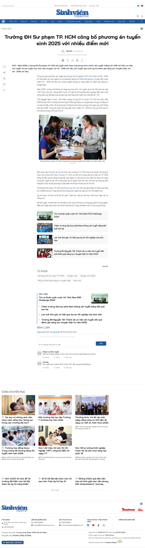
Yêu (52, 21)
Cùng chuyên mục (13, 391)
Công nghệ (88, 21)
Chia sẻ (4, 72)
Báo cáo (69, 357)
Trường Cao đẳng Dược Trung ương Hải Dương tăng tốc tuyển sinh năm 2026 (18, 451)
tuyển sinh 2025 (84, 161)
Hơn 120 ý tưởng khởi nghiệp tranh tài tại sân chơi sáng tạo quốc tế (91, 451)
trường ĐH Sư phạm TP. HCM (85, 99)
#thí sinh (77, 280)
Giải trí (60, 21)
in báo (77, 60)
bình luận (82, 60)
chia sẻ (63, 60)
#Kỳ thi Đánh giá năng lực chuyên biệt (54, 280)
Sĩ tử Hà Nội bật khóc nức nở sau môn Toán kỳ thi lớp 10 (55, 480)
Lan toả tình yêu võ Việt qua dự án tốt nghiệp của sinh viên (78, 239)
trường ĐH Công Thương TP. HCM (58, 175)
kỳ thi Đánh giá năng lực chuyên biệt (89, 79)
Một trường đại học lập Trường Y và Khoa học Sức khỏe (54, 418)
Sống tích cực (109, 21)
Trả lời (57, 357)
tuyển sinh (83, 95)
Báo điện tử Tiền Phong (72, 13)
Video (98, 21)
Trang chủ (3, 21)
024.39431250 (9, 527)
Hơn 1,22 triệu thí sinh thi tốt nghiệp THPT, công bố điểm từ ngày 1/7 (53, 451)
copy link (72, 60)
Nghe (4, 67)
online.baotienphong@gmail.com (72, 525)
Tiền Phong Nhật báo (78, 6)
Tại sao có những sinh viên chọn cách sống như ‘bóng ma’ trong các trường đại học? (17, 420)
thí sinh (92, 183)
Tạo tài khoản (55, 332)
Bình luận (4, 84)
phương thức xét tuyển (77, 89)
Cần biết (132, 21)
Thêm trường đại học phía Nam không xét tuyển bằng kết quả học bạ (80, 227)
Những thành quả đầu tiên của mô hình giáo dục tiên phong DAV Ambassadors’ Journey (91, 481)
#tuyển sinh (72, 276)
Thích (47, 357)
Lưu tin (4, 78)
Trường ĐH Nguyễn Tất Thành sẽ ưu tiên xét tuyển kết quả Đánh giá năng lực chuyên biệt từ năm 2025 (79, 252)
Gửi (101, 343)
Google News (141, 28)
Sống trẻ (24, 21)
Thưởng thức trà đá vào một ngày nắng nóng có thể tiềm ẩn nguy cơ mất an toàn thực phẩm (92, 420)
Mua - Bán (121, 21)
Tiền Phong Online (61, 6)
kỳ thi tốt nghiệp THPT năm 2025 (84, 76)
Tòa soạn (6, 520)
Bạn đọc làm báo (12, 542)
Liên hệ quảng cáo (38, 520)
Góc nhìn (44, 21)
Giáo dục (34, 21)
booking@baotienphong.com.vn (44, 525)
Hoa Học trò (94, 6)
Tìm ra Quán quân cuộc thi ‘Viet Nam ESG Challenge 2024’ (77, 215)
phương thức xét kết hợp (76, 188)
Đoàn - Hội (13, 21)
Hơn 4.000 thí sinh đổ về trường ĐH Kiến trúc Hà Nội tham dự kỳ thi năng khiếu (16, 481)
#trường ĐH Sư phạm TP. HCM (51, 276)
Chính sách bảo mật (127, 520)
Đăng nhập (41, 332)
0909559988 (38, 522)
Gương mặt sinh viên (74, 21)
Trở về (4, 90)
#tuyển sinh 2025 (87, 276)
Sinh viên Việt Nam (14, 508)
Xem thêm (141, 21)
